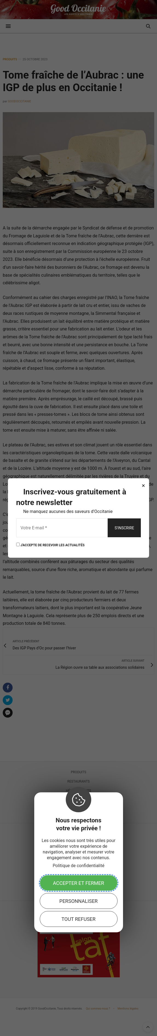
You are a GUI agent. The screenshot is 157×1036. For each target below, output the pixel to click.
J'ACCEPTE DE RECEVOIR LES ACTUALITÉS (50, 545)
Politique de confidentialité (78, 865)
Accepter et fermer (78, 883)
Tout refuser (78, 919)
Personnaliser (78, 901)
